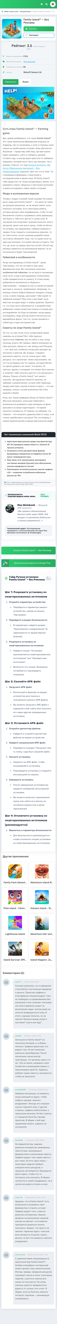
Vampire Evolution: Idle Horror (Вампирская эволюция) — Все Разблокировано (26, 168)
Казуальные (29, 62)
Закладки (32, 35)
